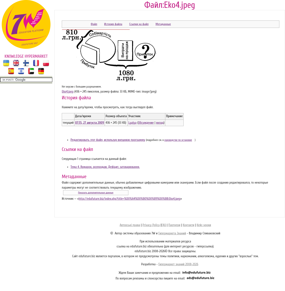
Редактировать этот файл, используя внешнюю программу (107, 140)
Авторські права (130, 225)
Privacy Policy (151, 225)
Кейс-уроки (204, 225)
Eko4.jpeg (68, 91)
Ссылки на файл (139, 24)
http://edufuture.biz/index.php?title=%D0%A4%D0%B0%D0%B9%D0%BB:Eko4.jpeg (129, 199)
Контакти (188, 225)
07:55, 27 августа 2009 (89, 123)
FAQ (163, 225)
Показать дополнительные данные (96, 192)
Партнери (174, 225)
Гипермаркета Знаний (172, 233)
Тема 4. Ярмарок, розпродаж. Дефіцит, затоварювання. (105, 167)
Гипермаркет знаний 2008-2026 (178, 264)
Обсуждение (146, 123)
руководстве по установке (178, 140)
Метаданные (163, 24)
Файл (94, 24)
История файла (113, 24)
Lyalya (132, 123)
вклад (160, 123)
